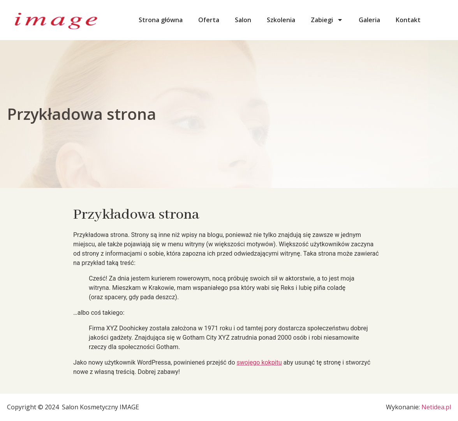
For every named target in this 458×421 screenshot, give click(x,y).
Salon (243, 20)
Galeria (369, 20)
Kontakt (408, 20)
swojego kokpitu (259, 362)
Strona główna (161, 20)
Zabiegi (327, 20)
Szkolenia (281, 20)
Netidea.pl (436, 407)
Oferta (208, 20)
